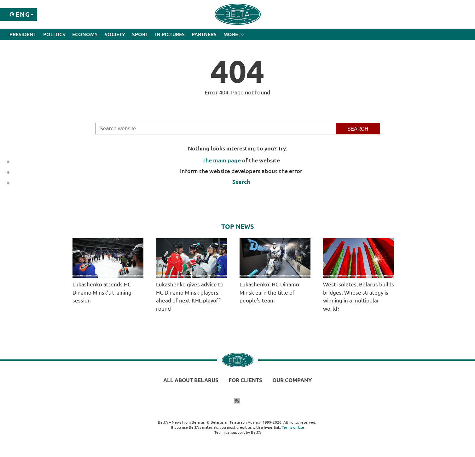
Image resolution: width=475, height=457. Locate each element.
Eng (22, 14)
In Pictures (170, 34)
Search (241, 181)
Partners (204, 34)
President (22, 34)
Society (115, 34)
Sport (140, 34)
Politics (54, 34)
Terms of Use (293, 427)
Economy (85, 34)
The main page (221, 160)
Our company (292, 380)
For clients (245, 380)
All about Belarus (190, 380)
